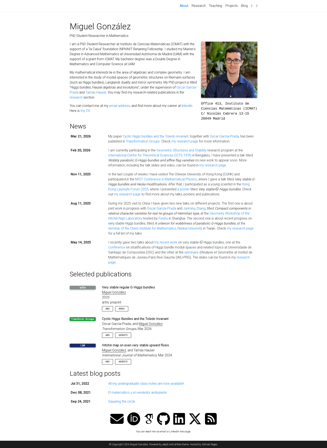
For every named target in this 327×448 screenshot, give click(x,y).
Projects (231, 6)
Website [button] (123, 335)
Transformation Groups (143, 141)
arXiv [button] (122, 308)
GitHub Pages (209, 444)
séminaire (191, 252)
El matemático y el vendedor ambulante (137, 392)
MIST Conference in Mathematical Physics (166, 179)
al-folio (177, 444)
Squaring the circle (121, 401)
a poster (183, 189)
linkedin (187, 106)
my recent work (165, 242)
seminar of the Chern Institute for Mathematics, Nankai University (155, 228)
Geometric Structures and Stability (181, 150)
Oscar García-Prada (224, 136)
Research (199, 6)
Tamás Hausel (96, 92)
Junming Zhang (194, 208)
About (185, 5)
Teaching (215, 6)
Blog (244, 6)
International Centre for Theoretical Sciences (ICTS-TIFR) (149, 155)
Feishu (163, 218)
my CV (85, 111)
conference (116, 247)
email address (119, 106)
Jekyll (165, 444)
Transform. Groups (82, 319)
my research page (184, 141)
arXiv (83, 287)
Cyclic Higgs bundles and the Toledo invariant (155, 136)
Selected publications (101, 274)
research (76, 97)
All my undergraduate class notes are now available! (146, 384)
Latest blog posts (95, 373)
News (78, 126)
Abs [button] (107, 308)
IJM (82, 345)
